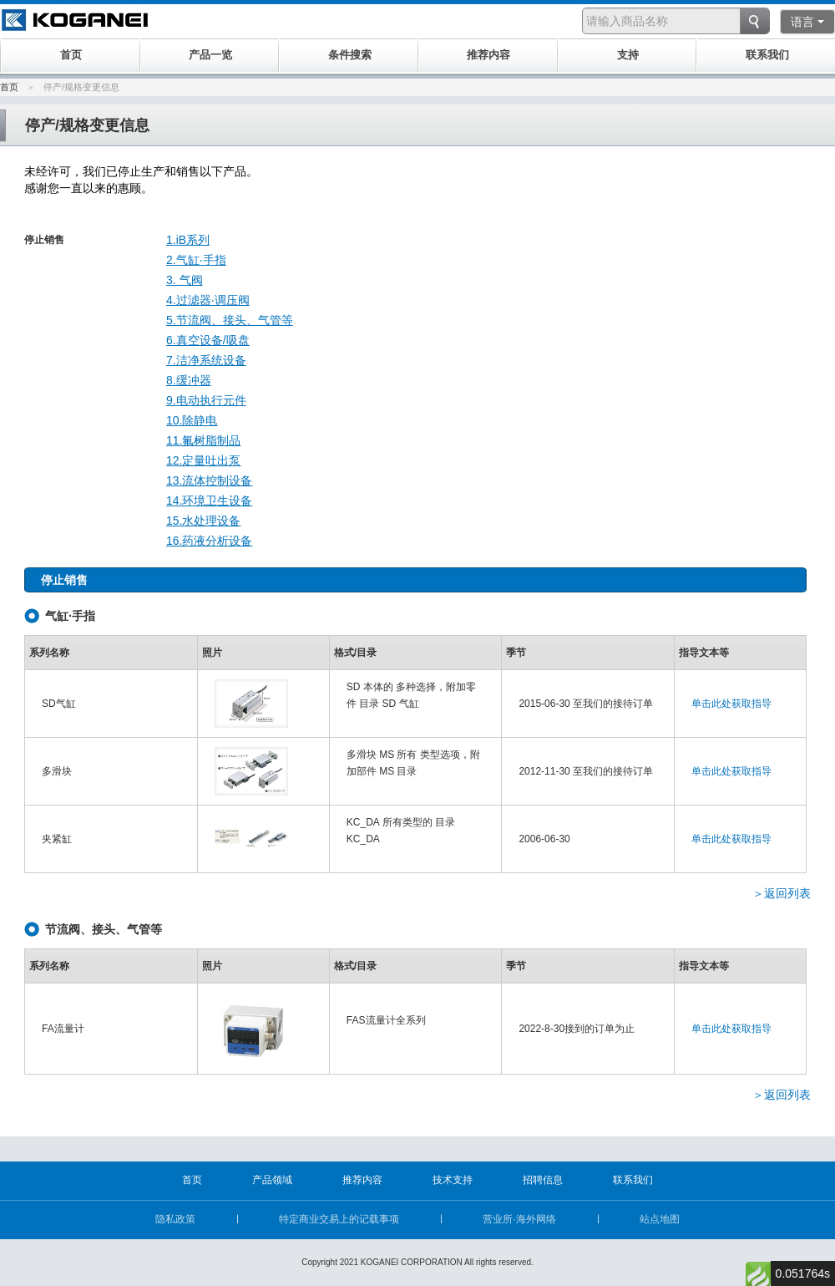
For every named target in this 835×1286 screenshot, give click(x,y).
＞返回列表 (781, 893)
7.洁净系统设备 (206, 360)
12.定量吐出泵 (203, 460)
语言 (807, 21)
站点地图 (660, 1219)
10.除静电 (191, 420)
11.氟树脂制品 (203, 440)
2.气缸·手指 (196, 260)
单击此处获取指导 (731, 703)
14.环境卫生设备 (209, 500)
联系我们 (633, 1180)
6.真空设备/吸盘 (208, 340)
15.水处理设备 (203, 520)
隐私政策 (175, 1219)
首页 (9, 87)
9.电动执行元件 (206, 400)
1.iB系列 (188, 240)
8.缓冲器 (188, 380)
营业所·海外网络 (519, 1219)
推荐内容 (362, 1180)
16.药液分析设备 (209, 540)
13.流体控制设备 (209, 480)
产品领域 (272, 1180)
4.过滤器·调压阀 (208, 300)
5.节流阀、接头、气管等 (229, 320)
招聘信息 (543, 1180)
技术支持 (453, 1180)
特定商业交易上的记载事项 (339, 1219)
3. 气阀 (184, 280)
